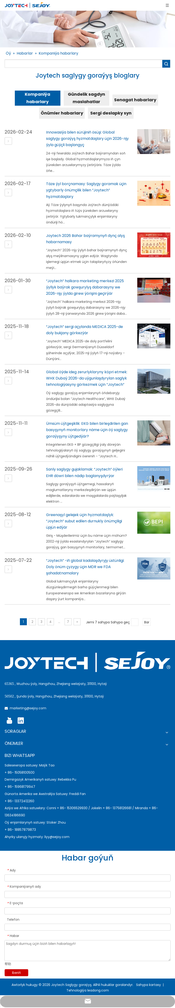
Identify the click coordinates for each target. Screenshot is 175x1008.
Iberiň (16, 972)
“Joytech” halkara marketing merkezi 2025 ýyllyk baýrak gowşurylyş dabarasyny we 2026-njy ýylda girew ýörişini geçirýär (85, 287)
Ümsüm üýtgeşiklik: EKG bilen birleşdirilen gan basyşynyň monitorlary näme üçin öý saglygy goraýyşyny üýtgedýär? (87, 430)
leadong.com (98, 990)
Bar (146, 622)
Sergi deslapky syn (110, 113)
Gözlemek (166, 64)
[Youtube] (9, 720)
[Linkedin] (20, 720)
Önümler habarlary (62, 113)
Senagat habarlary (135, 100)
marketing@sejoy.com (28, 708)
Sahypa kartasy (149, 984)
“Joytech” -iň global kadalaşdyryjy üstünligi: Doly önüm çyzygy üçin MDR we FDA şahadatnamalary (85, 567)
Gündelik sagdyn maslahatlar (86, 98)
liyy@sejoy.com (56, 837)
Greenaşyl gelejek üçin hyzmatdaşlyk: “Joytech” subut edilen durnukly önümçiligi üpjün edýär (84, 521)
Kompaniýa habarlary (37, 98)
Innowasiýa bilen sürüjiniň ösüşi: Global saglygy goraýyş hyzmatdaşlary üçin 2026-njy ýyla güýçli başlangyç (87, 138)
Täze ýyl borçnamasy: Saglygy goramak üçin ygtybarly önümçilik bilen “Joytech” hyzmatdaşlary (86, 190)
